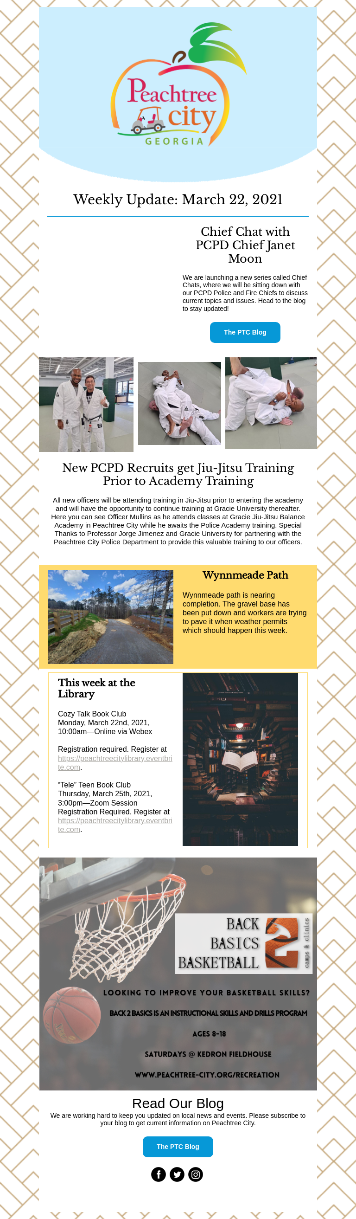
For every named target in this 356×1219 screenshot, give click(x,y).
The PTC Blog (245, 332)
